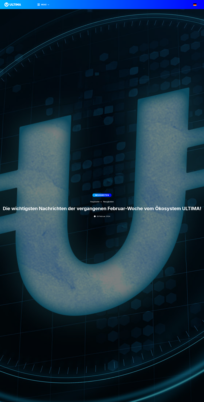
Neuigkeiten (108, 202)
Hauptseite (95, 202)
